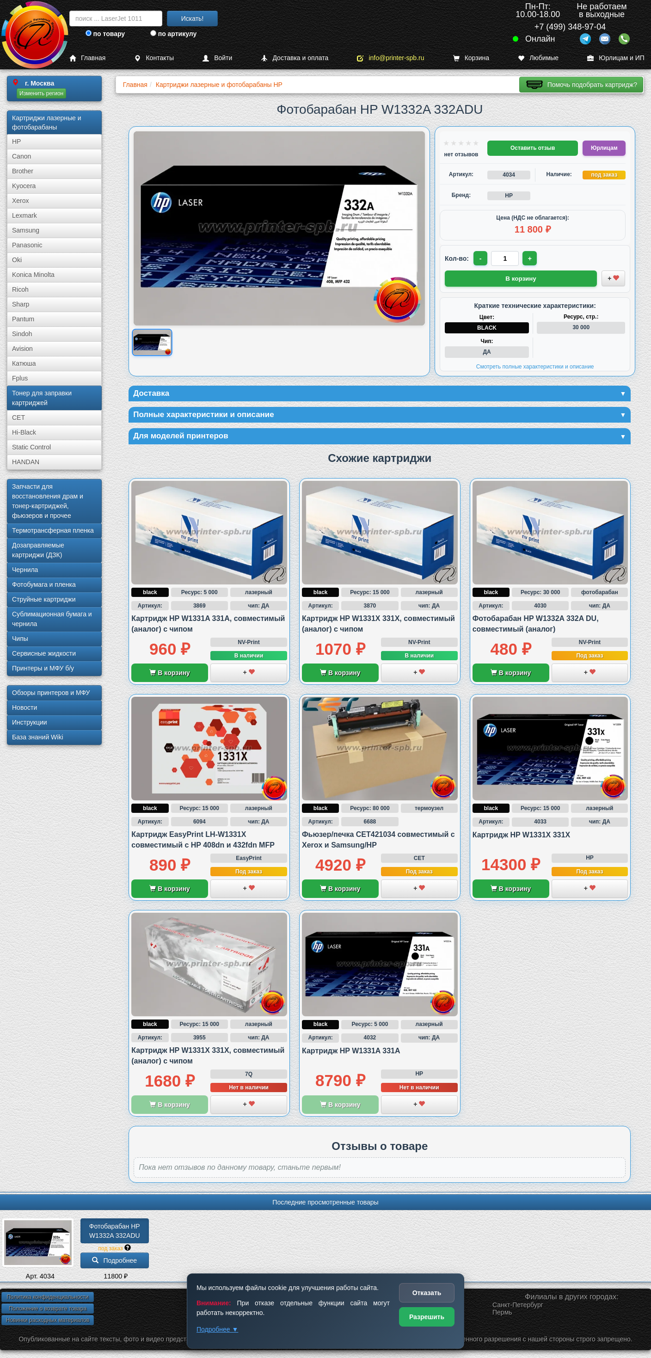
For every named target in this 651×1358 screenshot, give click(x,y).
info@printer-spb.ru (390, 58)
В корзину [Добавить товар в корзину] (521, 278)
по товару (105, 33)
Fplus (20, 378)
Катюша (24, 363)
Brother (22, 171)
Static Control (31, 447)
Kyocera (24, 186)
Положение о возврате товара (47, 1310)
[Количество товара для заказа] (506, 258)
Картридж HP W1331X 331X (521, 836)
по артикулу (173, 33)
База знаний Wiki (37, 737)
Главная (87, 58)
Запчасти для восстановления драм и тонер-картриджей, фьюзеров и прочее (47, 501)
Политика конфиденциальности (47, 1298)
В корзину (169, 674)
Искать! (192, 18)
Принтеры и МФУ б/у (43, 668)
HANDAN (25, 462)
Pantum (23, 319)
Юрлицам (604, 148)
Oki (17, 260)
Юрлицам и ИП (616, 58)
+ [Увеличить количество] (531, 258)
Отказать (427, 1293)
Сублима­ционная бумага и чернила (52, 618)
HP (16, 141)
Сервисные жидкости (44, 653)
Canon (21, 156)
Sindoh (22, 334)
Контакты (153, 58)
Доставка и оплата (294, 58)
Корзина (471, 58)
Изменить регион (41, 93)
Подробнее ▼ (217, 1329)
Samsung (25, 230)
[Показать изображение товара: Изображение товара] (152, 342)
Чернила (25, 569)
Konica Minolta (33, 274)
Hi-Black (24, 432)
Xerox (20, 200)
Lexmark (24, 215)
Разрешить (426, 1317)
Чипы (20, 638)
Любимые (538, 58)
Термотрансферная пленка (53, 530)
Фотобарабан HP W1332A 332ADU (115, 1232)
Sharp (20, 304)
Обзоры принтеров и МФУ (51, 692)
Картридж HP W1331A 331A (351, 1052)
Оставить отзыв (532, 148)
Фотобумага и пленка (44, 584)
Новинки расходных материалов (47, 1321)
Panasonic (27, 245)
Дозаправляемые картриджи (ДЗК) (38, 550)
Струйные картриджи (44, 599)
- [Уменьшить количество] (481, 258)
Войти (217, 58)
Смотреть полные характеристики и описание (535, 366)
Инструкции (29, 722)
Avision (22, 348)
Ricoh (20, 289)
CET (18, 417)
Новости (24, 707)
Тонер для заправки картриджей (42, 397)
